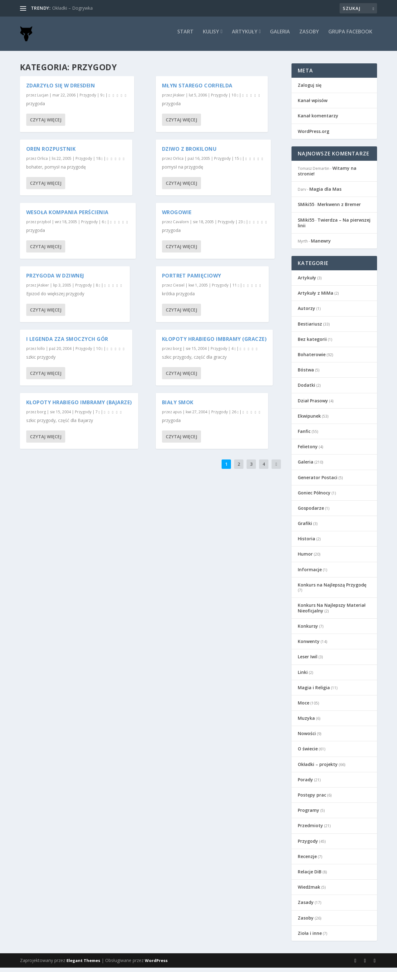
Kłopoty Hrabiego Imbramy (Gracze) (214, 343)
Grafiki (305, 528)
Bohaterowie (312, 359)
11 (236, 289)
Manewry (321, 245)
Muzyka (306, 722)
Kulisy (211, 36)
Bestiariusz (310, 328)
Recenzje (307, 861)
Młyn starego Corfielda (197, 89)
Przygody (88, 99)
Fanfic (304, 436)
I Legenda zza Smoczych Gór (67, 343)
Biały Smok (178, 406)
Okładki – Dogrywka (72, 8)
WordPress (156, 965)
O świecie (308, 753)
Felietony (308, 451)
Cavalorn (181, 226)
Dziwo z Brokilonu (189, 153)
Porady (305, 784)
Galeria (280, 36)
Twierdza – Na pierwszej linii (334, 227)
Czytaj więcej (45, 124)
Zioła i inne (310, 937)
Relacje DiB (309, 876)
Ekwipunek (309, 420)
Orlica (42, 162)
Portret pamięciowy (191, 280)
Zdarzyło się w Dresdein (60, 89)
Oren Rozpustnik (51, 153)
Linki (303, 677)
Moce (303, 707)
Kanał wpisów (312, 105)
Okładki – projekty (318, 769)
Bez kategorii (312, 343)
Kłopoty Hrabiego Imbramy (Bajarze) (79, 406)
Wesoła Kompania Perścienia (67, 216)
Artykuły (244, 36)
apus (177, 416)
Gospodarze (311, 512)
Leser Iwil (307, 661)
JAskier (43, 289)
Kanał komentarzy (318, 120)
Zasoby (309, 36)
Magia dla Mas (325, 193)
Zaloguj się (309, 89)
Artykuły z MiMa (315, 297)
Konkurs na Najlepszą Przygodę (332, 589)
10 (99, 353)
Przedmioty (310, 830)
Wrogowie (177, 216)
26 (235, 416)
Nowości (307, 738)
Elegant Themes (83, 965)
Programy (308, 814)
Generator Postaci (317, 482)
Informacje (310, 574)
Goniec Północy (314, 497)
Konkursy (308, 630)
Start (185, 36)
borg (41, 416)
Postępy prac (312, 799)
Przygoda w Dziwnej (55, 280)
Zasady (306, 907)
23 (241, 226)
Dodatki (306, 389)
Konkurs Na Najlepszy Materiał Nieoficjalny (331, 612)
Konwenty (309, 646)
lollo (41, 353)
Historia (306, 543)
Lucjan (42, 99)
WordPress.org (313, 136)
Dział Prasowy (313, 405)
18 (99, 162)
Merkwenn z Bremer (339, 209)
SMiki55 (306, 209)
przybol (44, 226)
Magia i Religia (314, 692)
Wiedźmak (309, 891)
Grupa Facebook (350, 36)
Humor (305, 558)
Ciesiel (178, 289)
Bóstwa (306, 374)
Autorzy (306, 313)
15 (238, 162)
